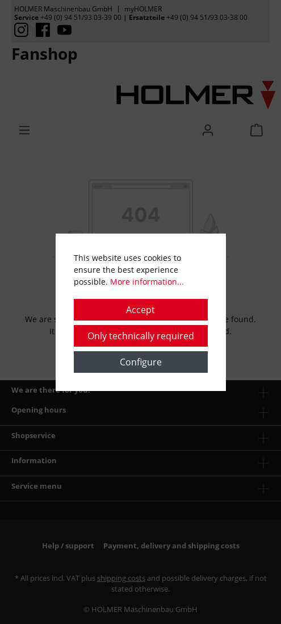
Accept (140, 309)
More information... (147, 281)
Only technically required (140, 336)
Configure (141, 362)
